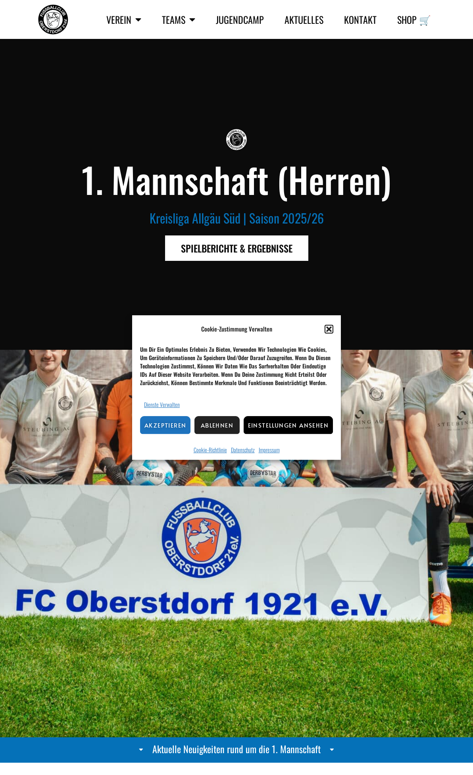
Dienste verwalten (162, 404)
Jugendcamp (240, 19)
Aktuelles (304, 19)
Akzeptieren (165, 425)
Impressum (269, 449)
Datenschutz (243, 449)
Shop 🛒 (414, 19)
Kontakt (360, 19)
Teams (178, 19)
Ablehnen (217, 425)
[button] (329, 329)
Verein (123, 19)
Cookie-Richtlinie (210, 449)
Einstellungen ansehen (288, 425)
